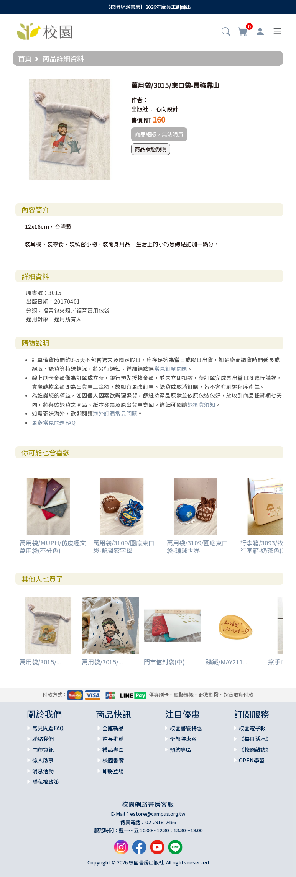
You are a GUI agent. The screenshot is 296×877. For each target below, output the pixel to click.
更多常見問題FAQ (54, 422)
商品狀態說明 (151, 149)
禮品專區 (113, 749)
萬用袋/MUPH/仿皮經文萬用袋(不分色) (53, 546)
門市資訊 (43, 749)
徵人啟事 (43, 760)
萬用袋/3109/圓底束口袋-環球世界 (197, 546)
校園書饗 (113, 760)
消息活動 (43, 771)
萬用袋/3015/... (40, 661)
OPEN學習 (252, 760)
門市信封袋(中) (164, 661)
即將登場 (113, 771)
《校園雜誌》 (255, 749)
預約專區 (180, 749)
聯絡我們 (43, 739)
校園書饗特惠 (186, 728)
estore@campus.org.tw (158, 813)
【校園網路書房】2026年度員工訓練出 (148, 6)
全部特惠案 (183, 739)
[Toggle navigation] (277, 31)
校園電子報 (252, 728)
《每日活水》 (255, 739)
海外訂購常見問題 (115, 413)
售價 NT (141, 120)
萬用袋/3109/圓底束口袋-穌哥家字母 (124, 546)
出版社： (142, 109)
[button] (226, 32)
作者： (139, 100)
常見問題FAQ (48, 728)
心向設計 (166, 109)
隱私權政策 (45, 781)
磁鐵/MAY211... (226, 661)
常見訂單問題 (170, 368)
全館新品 (113, 728)
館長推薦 (113, 739)
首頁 (25, 58)
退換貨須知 (201, 404)
